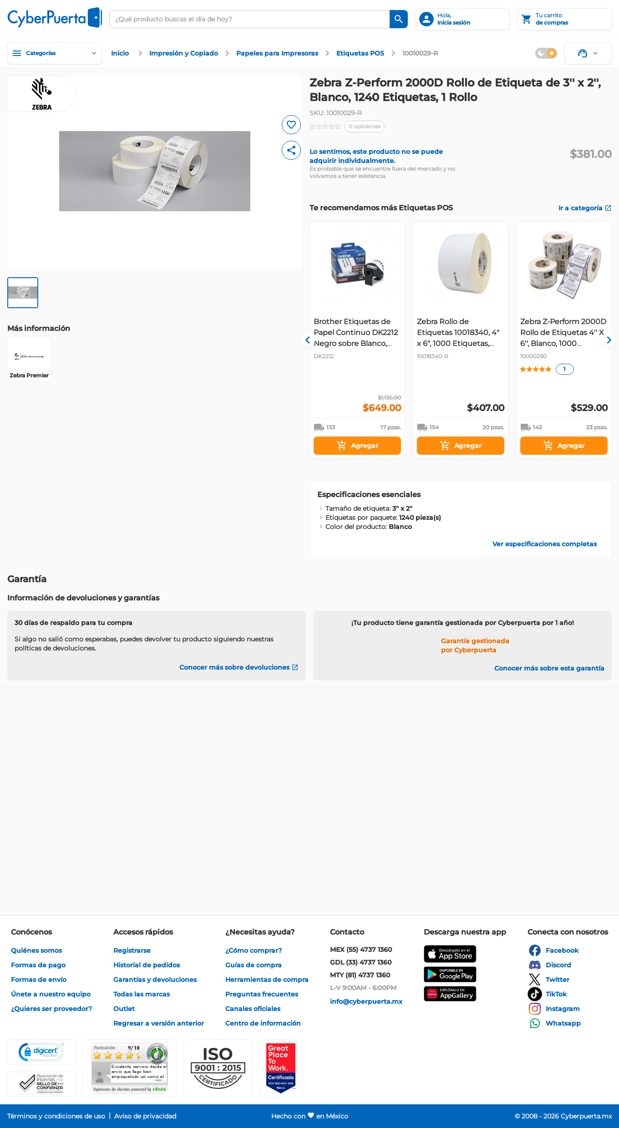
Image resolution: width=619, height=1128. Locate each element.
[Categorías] (54, 53)
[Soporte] (588, 53)
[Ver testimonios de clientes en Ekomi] (130, 1068)
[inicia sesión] (462, 19)
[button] (218, 1068)
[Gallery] (461, 340)
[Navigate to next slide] (605, 340)
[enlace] (121, 53)
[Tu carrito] (564, 19)
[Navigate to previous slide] (316, 340)
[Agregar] (357, 446)
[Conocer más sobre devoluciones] (239, 667)
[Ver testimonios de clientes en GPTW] (280, 1068)
